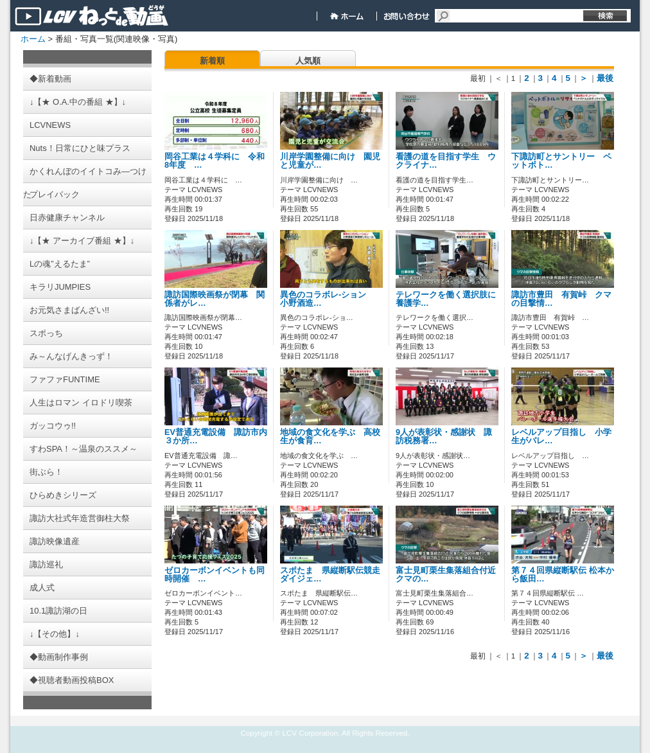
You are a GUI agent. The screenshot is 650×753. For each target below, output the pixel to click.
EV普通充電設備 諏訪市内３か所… (215, 436)
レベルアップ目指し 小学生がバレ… (561, 436)
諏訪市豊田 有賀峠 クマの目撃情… (561, 299)
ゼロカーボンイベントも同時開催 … (214, 574)
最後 (605, 78)
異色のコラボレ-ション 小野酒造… (327, 299)
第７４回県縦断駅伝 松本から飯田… (562, 574)
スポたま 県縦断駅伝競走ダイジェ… (330, 574)
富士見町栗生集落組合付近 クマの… (446, 574)
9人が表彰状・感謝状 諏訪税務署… (444, 436)
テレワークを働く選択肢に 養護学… (450, 299)
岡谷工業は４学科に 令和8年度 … (214, 161)
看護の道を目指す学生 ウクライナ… (446, 161)
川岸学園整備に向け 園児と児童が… (330, 161)
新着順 (212, 61)
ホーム (33, 39)
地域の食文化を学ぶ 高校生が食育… (330, 436)
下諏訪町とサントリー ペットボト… (561, 161)
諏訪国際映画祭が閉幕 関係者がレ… (214, 299)
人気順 (308, 61)
